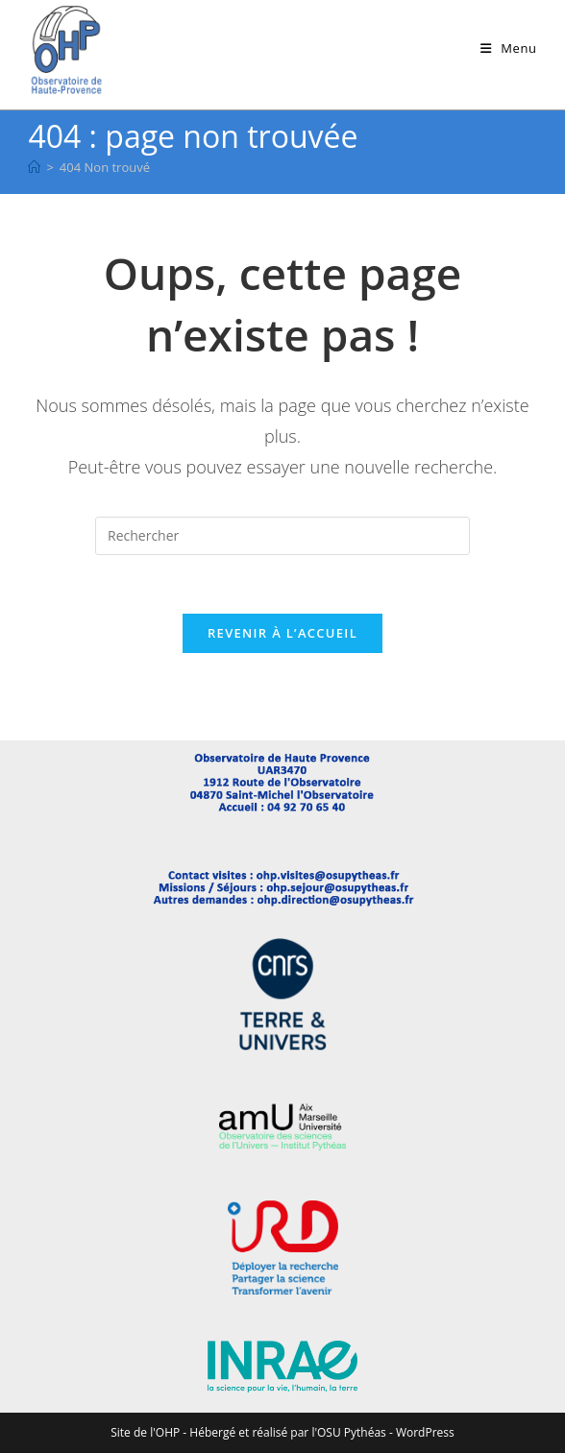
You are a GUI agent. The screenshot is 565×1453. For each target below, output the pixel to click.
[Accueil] (34, 167)
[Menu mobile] (508, 48)
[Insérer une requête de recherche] (282, 536)
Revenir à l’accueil (282, 633)
